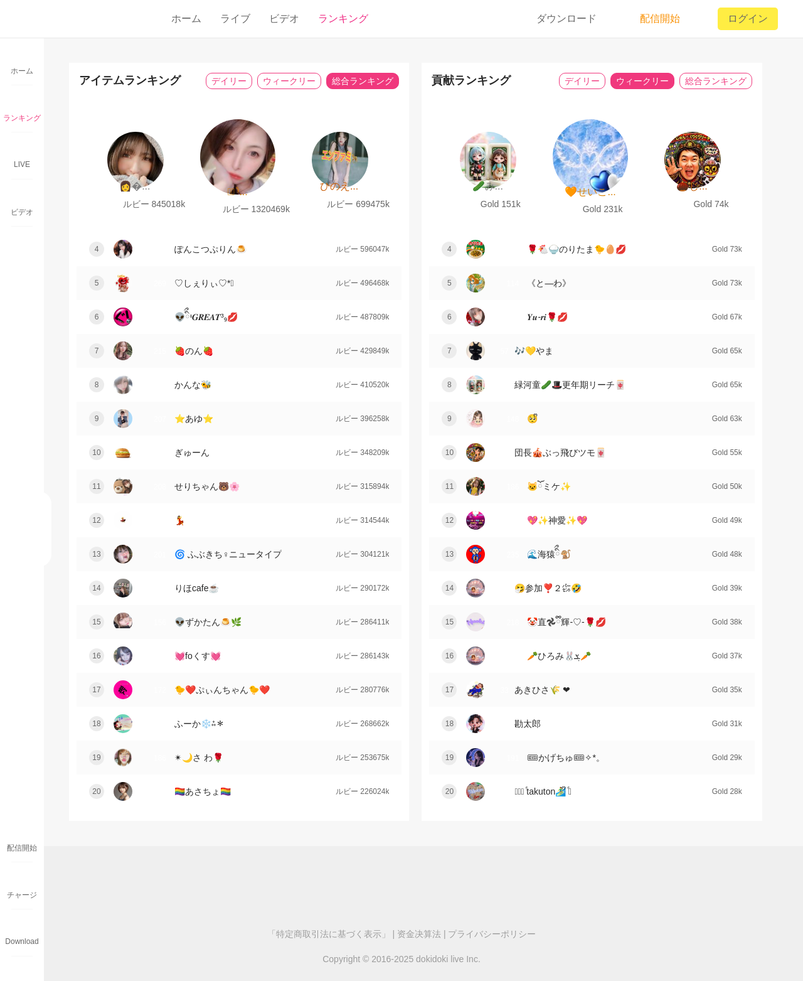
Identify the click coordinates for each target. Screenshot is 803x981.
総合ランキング (362, 81)
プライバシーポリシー (492, 934)
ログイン (748, 18)
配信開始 (651, 19)
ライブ (235, 18)
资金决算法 (419, 934)
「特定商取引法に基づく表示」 (328, 934)
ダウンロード (566, 18)
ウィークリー (289, 81)
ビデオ (284, 18)
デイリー (229, 81)
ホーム (186, 18)
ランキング (343, 18)
